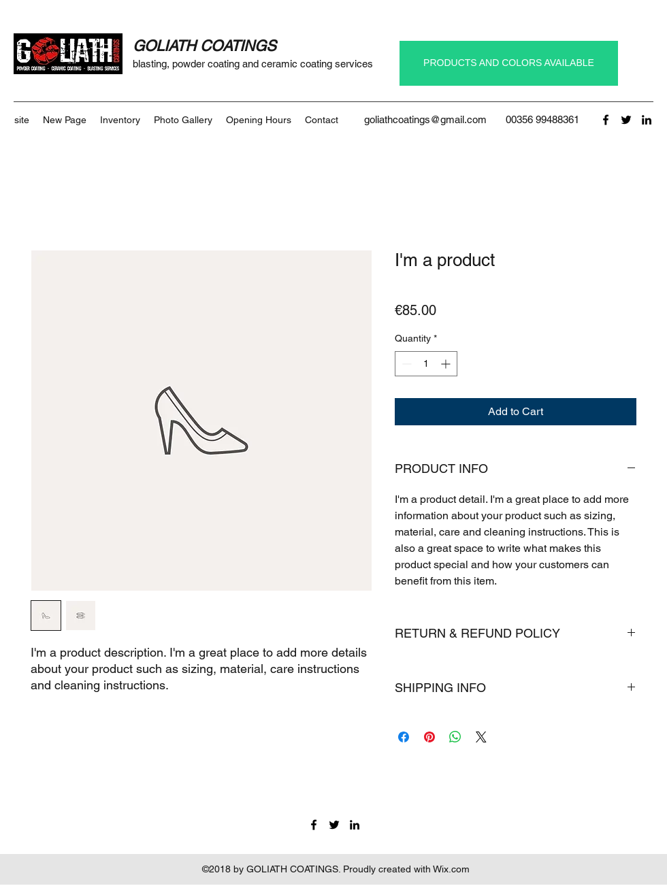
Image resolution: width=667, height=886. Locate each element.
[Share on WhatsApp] (455, 737)
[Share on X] (481, 737)
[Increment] (446, 364)
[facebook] (606, 120)
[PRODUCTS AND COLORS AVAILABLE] (509, 63)
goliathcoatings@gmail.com (425, 119)
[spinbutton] (426, 364)
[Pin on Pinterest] (429, 737)
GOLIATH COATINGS (204, 45)
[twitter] (626, 120)
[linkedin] (646, 120)
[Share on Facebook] (403, 737)
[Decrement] (405, 364)
